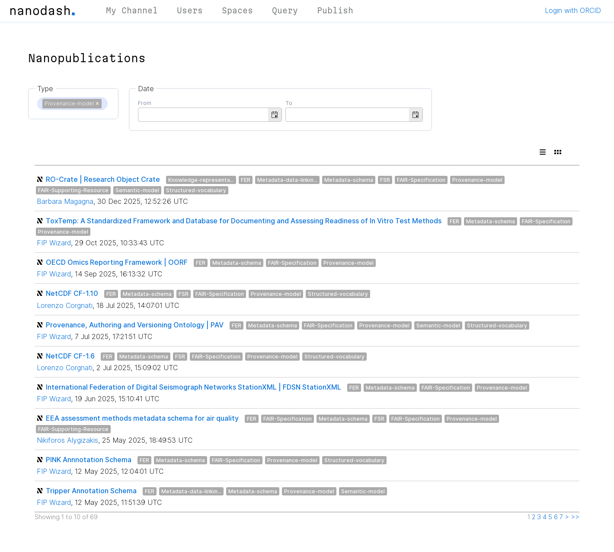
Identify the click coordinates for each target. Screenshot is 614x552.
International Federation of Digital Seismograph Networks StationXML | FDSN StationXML (193, 387)
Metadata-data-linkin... (287, 180)
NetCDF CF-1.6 (70, 356)
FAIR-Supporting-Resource (73, 190)
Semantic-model (137, 190)
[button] (274, 114)
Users (190, 10)
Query (285, 10)
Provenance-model (477, 180)
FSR (385, 180)
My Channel (132, 10)
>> (575, 517)
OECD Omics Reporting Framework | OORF (117, 262)
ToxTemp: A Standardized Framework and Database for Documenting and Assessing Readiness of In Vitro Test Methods (243, 220)
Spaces (237, 10)
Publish (335, 10)
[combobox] (203, 114)
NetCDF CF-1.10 (72, 293)
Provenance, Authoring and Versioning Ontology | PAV (135, 324)
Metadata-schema (348, 180)
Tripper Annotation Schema (91, 490)
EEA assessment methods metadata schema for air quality (142, 418)
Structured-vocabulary (196, 190)
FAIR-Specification (421, 180)
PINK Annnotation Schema (88, 459)
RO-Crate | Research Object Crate (103, 179)
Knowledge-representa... (201, 180)
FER (245, 180)
